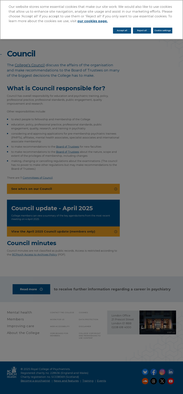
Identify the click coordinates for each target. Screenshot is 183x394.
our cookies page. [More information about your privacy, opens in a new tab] (92, 21)
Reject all (142, 30)
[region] (91, 19)
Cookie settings (163, 30)
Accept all (122, 30)
